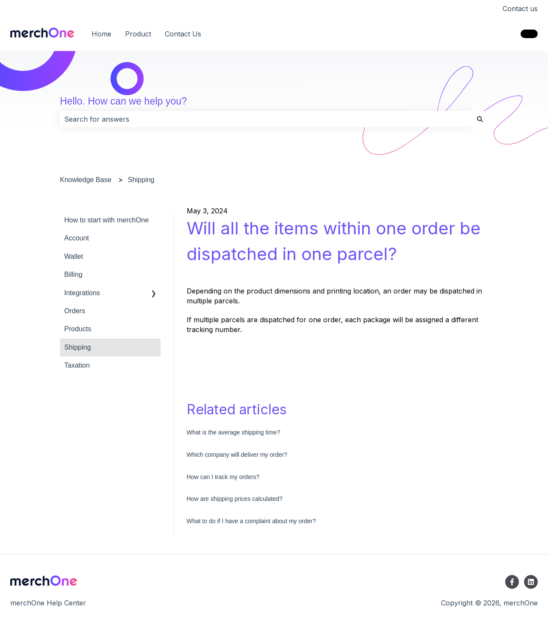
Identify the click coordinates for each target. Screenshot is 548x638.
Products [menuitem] (77, 328)
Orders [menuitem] (74, 311)
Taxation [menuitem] (77, 365)
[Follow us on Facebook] (512, 582)
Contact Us (183, 34)
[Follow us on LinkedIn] (531, 582)
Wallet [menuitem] (73, 256)
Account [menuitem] (76, 238)
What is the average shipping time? (233, 432)
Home (101, 34)
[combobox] (266, 119)
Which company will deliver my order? (237, 454)
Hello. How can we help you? (123, 101)
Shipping (141, 179)
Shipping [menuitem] (77, 347)
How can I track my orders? (223, 476)
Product (138, 34)
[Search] (480, 119)
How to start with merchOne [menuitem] (106, 220)
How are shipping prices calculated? (235, 498)
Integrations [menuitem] (82, 293)
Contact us (520, 8)
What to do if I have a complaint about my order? (251, 521)
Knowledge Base (85, 179)
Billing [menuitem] (73, 274)
